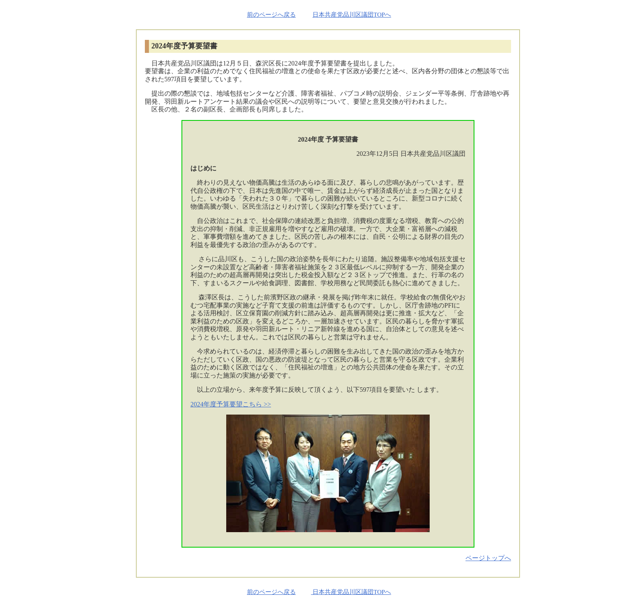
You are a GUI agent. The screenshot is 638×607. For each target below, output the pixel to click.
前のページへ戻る (271, 14)
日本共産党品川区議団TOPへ (351, 14)
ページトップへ (488, 558)
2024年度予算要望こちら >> (230, 404)
